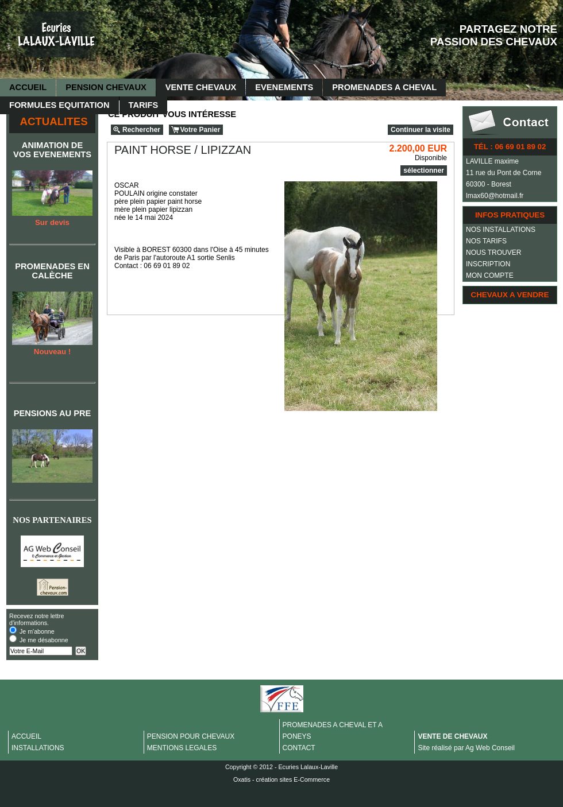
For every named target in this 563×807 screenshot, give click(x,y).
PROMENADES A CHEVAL (384, 87)
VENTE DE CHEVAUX (452, 736)
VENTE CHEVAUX (201, 87)
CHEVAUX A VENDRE (510, 294)
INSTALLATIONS (37, 748)
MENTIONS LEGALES (182, 748)
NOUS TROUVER (493, 253)
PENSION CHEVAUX (105, 87)
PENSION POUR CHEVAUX (190, 736)
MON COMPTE (490, 275)
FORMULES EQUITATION (59, 105)
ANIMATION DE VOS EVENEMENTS (52, 150)
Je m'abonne (37, 631)
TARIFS (144, 105)
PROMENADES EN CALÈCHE (52, 271)
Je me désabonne (44, 640)
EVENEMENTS (284, 87)
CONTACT (299, 748)
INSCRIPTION (488, 264)
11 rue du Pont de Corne (503, 173)
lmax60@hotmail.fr (494, 196)
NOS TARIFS (486, 241)
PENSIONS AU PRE (52, 413)
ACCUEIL (28, 87)
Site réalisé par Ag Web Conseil (466, 748)
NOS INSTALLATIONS (500, 230)
